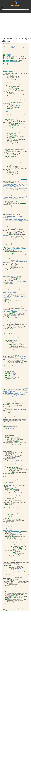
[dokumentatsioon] (24, 179)
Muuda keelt (4, 7)
